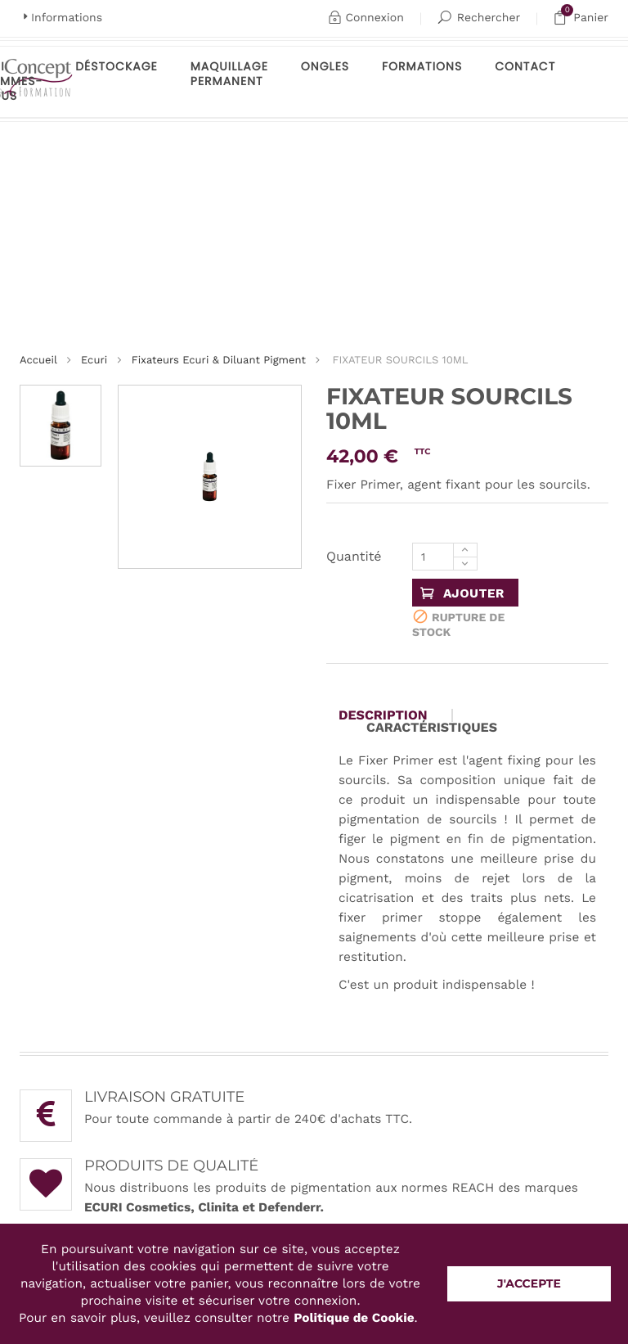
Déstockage (116, 66)
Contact (525, 66)
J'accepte (529, 1283)
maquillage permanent (229, 73)
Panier (580, 18)
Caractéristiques (431, 727)
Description (383, 715)
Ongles (325, 66)
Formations (422, 66)
